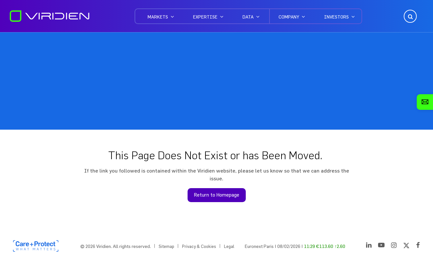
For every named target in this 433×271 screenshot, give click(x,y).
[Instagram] (394, 246)
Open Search (409, 16)
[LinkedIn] (369, 246)
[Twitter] (406, 246)
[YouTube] (381, 246)
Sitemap (166, 246)
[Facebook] (418, 246)
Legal (229, 246)
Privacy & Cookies (199, 246)
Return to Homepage (216, 195)
